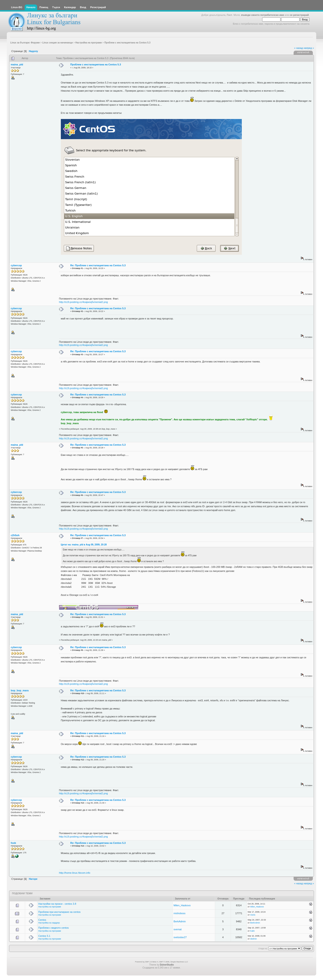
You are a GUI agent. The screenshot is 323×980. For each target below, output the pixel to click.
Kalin (252, 931)
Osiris (252, 915)
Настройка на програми (49, 907)
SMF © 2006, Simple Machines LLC (173, 962)
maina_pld (17, 64)
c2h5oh (15, 535)
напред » (309, 48)
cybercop (16, 265)
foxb (13, 843)
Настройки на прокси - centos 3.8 (57, 903)
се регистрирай (299, 15)
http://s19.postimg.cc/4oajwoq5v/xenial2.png (83, 302)
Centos (42, 919)
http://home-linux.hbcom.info (74, 872)
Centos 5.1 (44, 936)
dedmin (253, 939)
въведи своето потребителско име (262, 15)
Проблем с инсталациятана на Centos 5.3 (95, 64)
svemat (177, 929)
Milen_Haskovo (181, 905)
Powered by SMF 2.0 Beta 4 (146, 962)
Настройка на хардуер (49, 923)
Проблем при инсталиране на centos (59, 912)
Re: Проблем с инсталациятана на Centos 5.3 (98, 265)
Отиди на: (262, 948)
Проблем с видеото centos (53, 927)
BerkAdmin (179, 921)
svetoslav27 (180, 937)
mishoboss (179, 913)
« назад (298, 48)
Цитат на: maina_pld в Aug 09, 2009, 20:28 (84, 544)
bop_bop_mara (20, 690)
